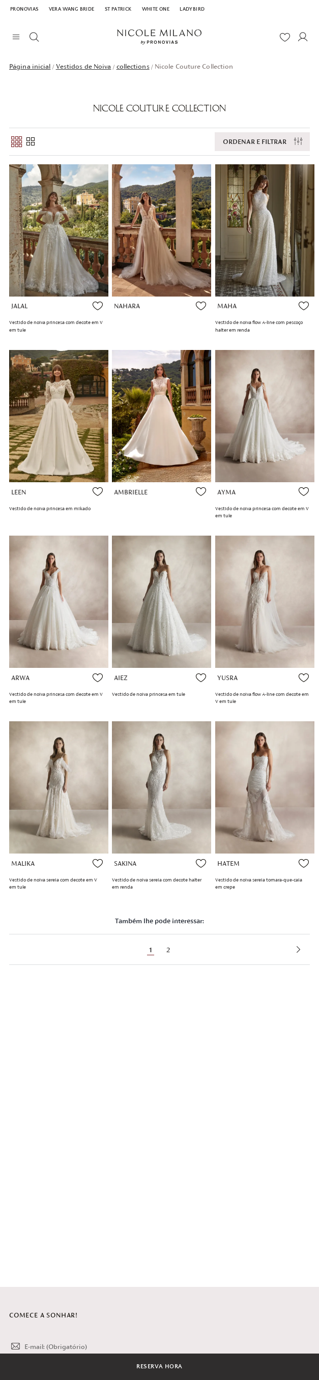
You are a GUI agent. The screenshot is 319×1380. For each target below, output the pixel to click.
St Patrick (118, 9)
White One (156, 9)
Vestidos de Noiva (83, 66)
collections (133, 66)
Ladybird (192, 9)
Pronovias (24, 9)
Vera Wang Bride (72, 9)
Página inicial (29, 66)
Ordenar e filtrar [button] (254, 141)
